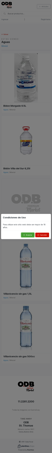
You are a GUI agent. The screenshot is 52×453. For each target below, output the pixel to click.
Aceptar (27, 235)
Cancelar (42, 235)
